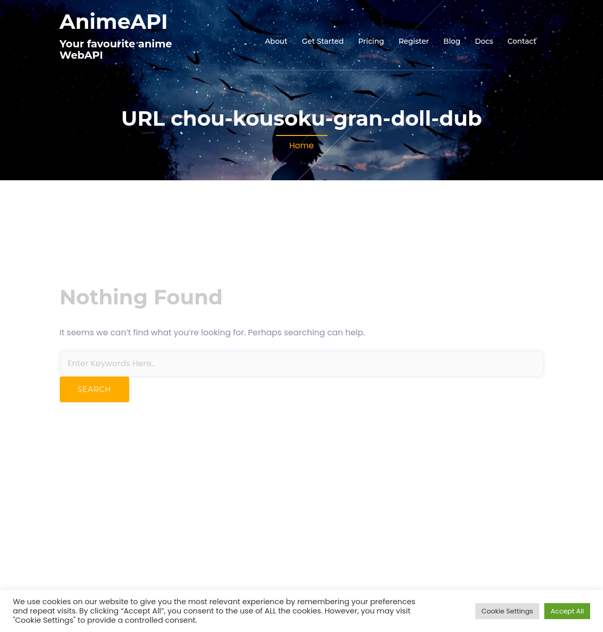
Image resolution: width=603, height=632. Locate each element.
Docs (484, 41)
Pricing (371, 41)
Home (301, 145)
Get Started (322, 41)
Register (414, 41)
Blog (451, 41)
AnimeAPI (114, 21)
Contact (522, 41)
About (276, 41)
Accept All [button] (567, 611)
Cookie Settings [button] (507, 611)
